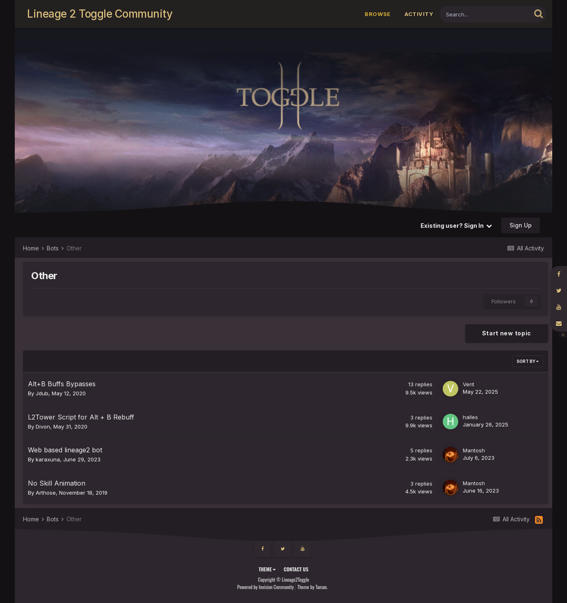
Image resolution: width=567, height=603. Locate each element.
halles (470, 417)
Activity (419, 14)
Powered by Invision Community (265, 586)
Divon (43, 426)
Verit (468, 384)
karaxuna (48, 459)
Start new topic (507, 333)
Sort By (528, 361)
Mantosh (474, 450)
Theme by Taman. (312, 586)
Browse (378, 14)
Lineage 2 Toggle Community (99, 13)
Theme (267, 569)
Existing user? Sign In (456, 225)
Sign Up (521, 225)
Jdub (42, 393)
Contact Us (296, 569)
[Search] (485, 14)
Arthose (46, 492)
